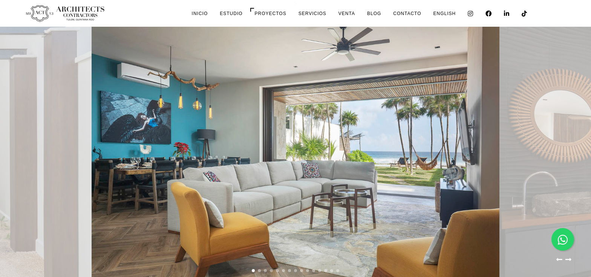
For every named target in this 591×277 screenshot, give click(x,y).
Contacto (407, 13)
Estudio (231, 13)
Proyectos (270, 13)
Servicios (312, 13)
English (444, 13)
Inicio (200, 13)
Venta (346, 13)
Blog (374, 13)
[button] (559, 261)
